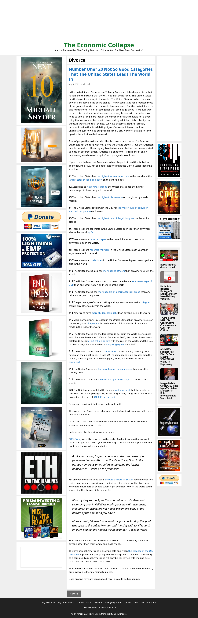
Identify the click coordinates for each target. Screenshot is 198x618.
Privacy (98, 602)
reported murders (99, 249)
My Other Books (66, 602)
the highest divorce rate (110, 197)
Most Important (148, 602)
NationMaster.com (97, 186)
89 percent (94, 323)
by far (90, 232)
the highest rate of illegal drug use (115, 218)
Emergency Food (113, 602)
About (89, 602)
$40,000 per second (104, 397)
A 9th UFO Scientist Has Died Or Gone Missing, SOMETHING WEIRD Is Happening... (167, 356)
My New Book (48, 602)
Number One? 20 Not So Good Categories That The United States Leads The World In (111, 74)
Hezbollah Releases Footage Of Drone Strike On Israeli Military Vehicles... (168, 292)
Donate (80, 602)
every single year (115, 344)
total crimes (96, 260)
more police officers (114, 270)
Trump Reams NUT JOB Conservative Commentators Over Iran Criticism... (168, 324)
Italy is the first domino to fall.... (168, 265)
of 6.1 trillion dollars (99, 340)
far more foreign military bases (115, 368)
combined (74, 361)
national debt (122, 390)
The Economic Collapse (99, 45)
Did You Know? (130, 602)
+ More (74, 593)
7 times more (109, 351)
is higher (145, 302)
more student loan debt (105, 312)
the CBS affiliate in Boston (119, 479)
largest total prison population (85, 179)
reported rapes (98, 239)
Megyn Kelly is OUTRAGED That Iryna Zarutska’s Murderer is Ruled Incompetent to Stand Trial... (169, 390)
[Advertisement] (99, 22)
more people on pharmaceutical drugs (119, 291)
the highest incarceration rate (113, 176)
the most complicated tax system (116, 379)
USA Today (76, 439)
